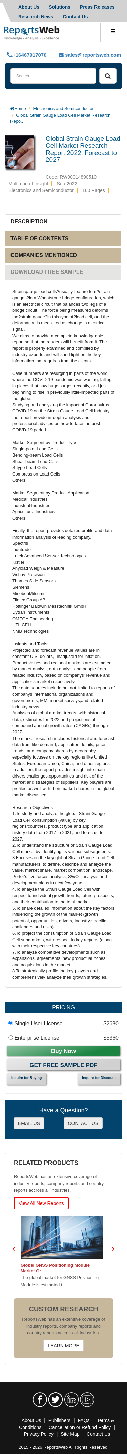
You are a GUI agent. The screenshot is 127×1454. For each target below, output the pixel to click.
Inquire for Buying (26, 1078)
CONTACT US (83, 1123)
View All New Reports (41, 1203)
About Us (28, 7)
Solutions (59, 7)
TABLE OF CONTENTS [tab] (39, 238)
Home (20, 108)
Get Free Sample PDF (63, 1065)
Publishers (59, 1420)
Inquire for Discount (99, 1078)
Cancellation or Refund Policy (80, 1427)
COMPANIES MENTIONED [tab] (43, 255)
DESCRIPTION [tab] (28, 221)
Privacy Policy (39, 1434)
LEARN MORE (63, 1345)
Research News (36, 16)
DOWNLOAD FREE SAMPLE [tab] (46, 272)
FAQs (84, 1420)
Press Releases (97, 7)
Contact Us (75, 16)
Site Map (70, 1434)
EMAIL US (29, 1123)
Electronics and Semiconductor (63, 108)
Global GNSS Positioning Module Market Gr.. (56, 1268)
